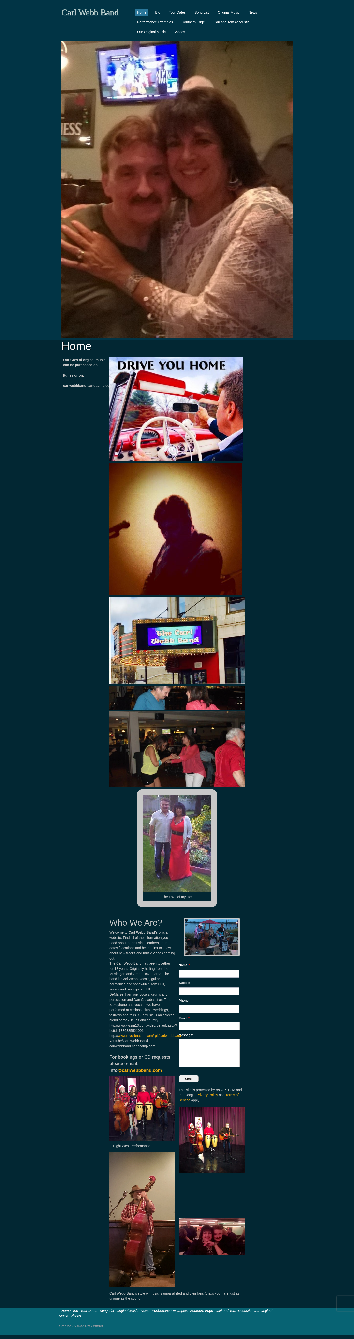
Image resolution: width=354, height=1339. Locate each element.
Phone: (184, 1000)
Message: (186, 1035)
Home (141, 12)
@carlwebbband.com (140, 1070)
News (252, 12)
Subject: (185, 983)
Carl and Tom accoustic (231, 22)
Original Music (229, 12)
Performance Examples (155, 22)
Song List (201, 12)
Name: (184, 965)
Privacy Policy (207, 1095)
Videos (180, 32)
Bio (157, 12)
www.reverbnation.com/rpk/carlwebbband (149, 1036)
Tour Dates (177, 12)
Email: (183, 1018)
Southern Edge (193, 22)
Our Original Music (151, 32)
